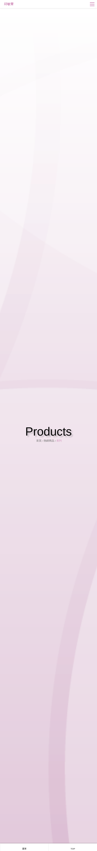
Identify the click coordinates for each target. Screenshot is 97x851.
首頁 (41, 440)
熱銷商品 (50, 440)
